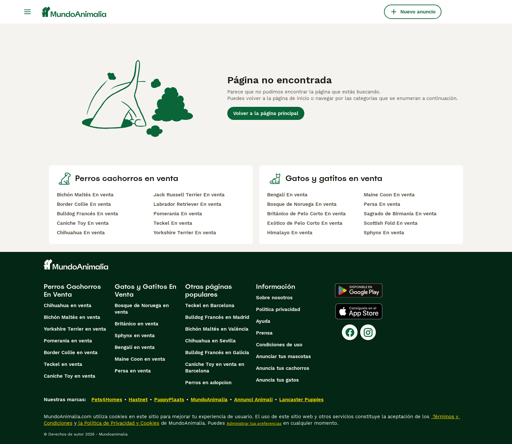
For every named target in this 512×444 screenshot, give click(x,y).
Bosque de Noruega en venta (142, 309)
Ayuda (263, 321)
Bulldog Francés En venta (87, 214)
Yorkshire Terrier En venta (184, 233)
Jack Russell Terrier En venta (189, 195)
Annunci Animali (253, 400)
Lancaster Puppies (301, 400)
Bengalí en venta (135, 347)
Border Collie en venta (71, 352)
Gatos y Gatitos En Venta (145, 290)
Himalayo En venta (289, 233)
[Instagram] (368, 332)
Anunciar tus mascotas (283, 356)
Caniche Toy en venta (69, 376)
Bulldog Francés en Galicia (217, 352)
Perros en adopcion (208, 383)
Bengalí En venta (287, 195)
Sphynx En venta (384, 233)
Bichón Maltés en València (216, 329)
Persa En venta (382, 204)
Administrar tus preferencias (254, 423)
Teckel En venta (172, 223)
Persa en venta (133, 371)
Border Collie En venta (84, 204)
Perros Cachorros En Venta (72, 290)
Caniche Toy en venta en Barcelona (214, 367)
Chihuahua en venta (67, 305)
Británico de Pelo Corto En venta (306, 214)
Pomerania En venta (177, 214)
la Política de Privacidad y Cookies (118, 423)
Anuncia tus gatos (277, 380)
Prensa (264, 333)
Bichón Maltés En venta (85, 195)
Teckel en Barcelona (209, 305)
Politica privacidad (278, 309)
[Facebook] (350, 332)
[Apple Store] (359, 311)
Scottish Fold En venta (391, 223)
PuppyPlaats (169, 400)
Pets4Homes (106, 400)
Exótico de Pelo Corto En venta (305, 223)
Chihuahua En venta (81, 233)
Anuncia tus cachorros (282, 368)
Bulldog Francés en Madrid (217, 317)
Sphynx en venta (135, 335)
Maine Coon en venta (140, 359)
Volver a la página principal (265, 113)
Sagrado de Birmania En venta (400, 214)
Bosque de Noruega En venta (302, 204)
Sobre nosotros (274, 298)
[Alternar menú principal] (27, 11)
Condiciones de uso (279, 345)
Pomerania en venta (68, 341)
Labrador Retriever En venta (187, 204)
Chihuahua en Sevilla (210, 341)
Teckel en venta (63, 364)
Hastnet (138, 400)
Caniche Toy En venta (83, 223)
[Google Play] (358, 290)
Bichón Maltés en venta (72, 317)
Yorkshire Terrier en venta (75, 329)
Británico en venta (136, 324)
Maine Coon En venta (389, 195)
